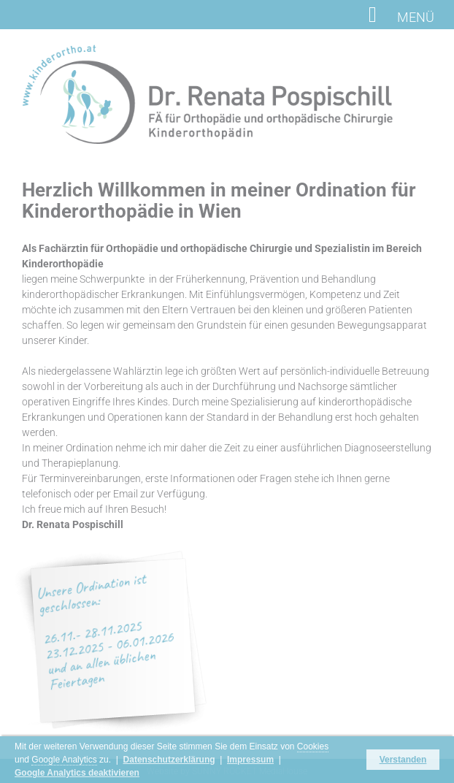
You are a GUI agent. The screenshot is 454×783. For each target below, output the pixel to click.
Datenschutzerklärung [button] (169, 760)
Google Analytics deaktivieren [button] (77, 773)
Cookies (312, 746)
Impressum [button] (250, 760)
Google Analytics (63, 760)
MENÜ (401, 16)
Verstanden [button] (403, 760)
